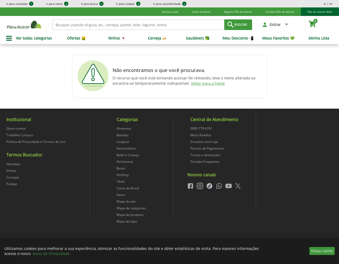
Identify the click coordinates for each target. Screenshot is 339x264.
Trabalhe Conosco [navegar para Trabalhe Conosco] (19, 135)
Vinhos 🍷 (117, 38)
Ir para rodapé (128, 4)
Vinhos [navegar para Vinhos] (11, 170)
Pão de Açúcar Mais (319, 12)
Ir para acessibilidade (169, 4)
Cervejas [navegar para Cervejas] (12, 177)
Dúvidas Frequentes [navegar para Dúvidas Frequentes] (205, 161)
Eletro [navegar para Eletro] (121, 195)
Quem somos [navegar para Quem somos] (16, 128)
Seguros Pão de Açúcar (238, 12)
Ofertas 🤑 (76, 38)
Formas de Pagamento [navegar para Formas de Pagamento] (207, 148)
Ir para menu (57, 4)
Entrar (275, 24)
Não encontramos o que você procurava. (159, 70)
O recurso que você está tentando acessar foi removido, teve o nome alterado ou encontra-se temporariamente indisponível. (184, 80)
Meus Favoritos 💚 (278, 38)
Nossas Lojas (170, 12)
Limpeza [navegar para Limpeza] (123, 141)
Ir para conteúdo (19, 4)
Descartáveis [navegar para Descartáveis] (126, 148)
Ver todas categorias (34, 38)
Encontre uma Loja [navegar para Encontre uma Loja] (204, 141)
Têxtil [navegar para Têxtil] (120, 181)
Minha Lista (319, 38)
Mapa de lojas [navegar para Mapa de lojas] (127, 221)
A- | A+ (328, 4)
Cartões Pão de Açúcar (280, 12)
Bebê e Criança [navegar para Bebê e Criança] (128, 155)
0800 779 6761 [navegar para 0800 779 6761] (201, 128)
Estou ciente (322, 250)
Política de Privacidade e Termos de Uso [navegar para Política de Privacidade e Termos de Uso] (35, 141)
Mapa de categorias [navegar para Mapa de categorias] (131, 208)
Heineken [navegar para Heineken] (13, 164)
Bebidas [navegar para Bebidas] (122, 135)
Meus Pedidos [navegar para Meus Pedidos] (200, 135)
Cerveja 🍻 (157, 38)
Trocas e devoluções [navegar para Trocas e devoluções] (205, 155)
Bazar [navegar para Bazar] (121, 168)
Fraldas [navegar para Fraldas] (11, 184)
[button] (275, 24)
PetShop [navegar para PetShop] (123, 175)
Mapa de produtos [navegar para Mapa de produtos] (130, 214)
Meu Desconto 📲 (237, 38)
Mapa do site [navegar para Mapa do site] (126, 201)
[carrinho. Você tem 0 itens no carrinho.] (314, 24)
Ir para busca (92, 4)
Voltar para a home (208, 83)
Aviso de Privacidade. (51, 253)
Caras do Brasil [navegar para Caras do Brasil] (128, 188)
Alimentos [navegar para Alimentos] (124, 128)
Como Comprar (201, 12)
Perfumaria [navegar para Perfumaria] (125, 161)
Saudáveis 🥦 (197, 38)
